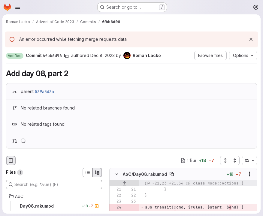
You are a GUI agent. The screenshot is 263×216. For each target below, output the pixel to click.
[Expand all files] (225, 160)
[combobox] (249, 160)
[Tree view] (97, 172)
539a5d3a (44, 91)
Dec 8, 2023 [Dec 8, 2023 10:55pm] (102, 55)
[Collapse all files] (235, 160)
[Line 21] (116, 189)
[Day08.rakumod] (54, 206)
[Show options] (249, 174)
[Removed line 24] (116, 207)
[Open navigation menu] (18, 7)
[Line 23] (116, 201)
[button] (14, 56)
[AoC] (54, 196)
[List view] (87, 172)
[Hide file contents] (116, 174)
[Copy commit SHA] (66, 55)
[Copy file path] (171, 174)
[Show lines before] (124, 183)
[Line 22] (116, 195)
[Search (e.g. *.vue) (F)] (54, 184)
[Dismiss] (251, 39)
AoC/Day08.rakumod (145, 173)
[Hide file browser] (11, 160)
